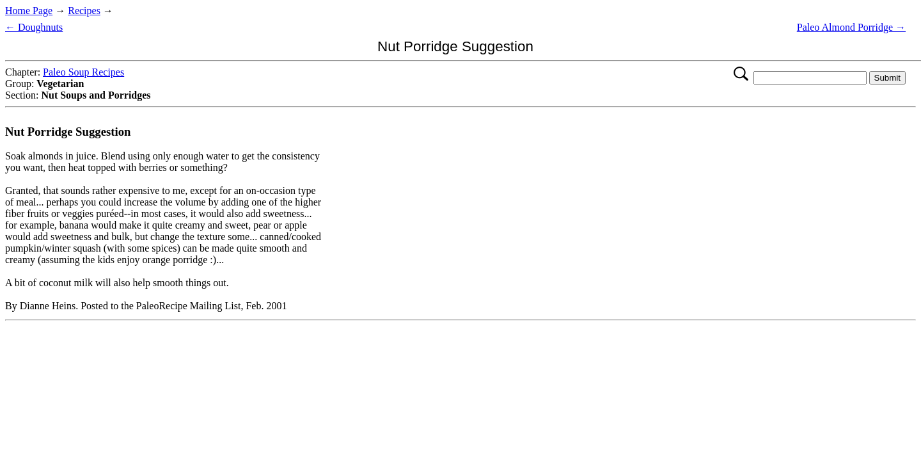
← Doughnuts (34, 27)
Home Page (28, 10)
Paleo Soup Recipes (83, 72)
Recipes (84, 10)
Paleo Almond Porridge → (851, 27)
